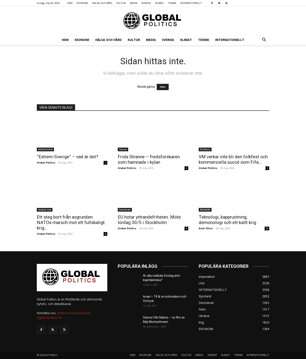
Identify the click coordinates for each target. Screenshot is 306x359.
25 (267, 228)
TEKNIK (172, 3)
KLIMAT (159, 3)
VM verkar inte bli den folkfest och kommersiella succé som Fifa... (233, 159)
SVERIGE (146, 3)
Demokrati (125, 209)
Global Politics (46, 162)
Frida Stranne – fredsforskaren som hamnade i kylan (149, 159)
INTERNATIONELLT (191, 3)
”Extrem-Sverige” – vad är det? (67, 156)
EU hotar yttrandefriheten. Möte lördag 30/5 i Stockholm (149, 219)
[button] (264, 40)
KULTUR (121, 3)
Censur (123, 149)
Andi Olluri (206, 228)
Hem (162, 87)
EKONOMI (82, 3)
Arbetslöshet (45, 149)
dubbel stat (44, 209)
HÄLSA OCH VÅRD (102, 3)
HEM (69, 3)
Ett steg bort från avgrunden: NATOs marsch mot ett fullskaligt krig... (71, 222)
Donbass (205, 149)
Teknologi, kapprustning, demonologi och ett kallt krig (227, 219)
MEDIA (133, 3)
